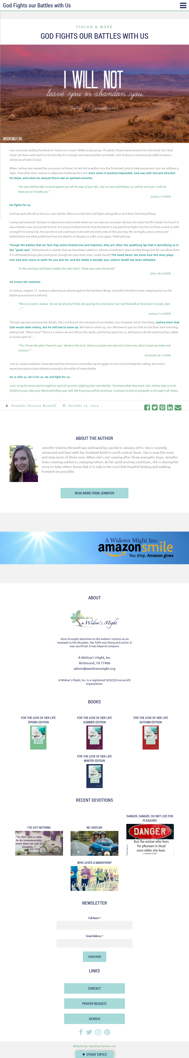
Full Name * (94, 918)
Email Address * (94, 936)
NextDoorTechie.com (102, 1046)
